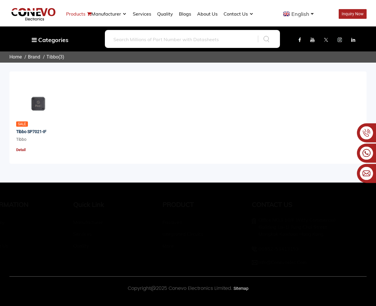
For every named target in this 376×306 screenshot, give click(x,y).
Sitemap (241, 288)
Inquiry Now (353, 13)
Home (15, 57)
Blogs (185, 14)
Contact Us (239, 14)
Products (75, 14)
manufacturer (109, 14)
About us (207, 14)
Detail (21, 150)
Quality (165, 14)
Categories (50, 40)
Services (142, 14)
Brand (34, 57)
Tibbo (52, 57)
